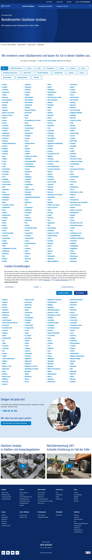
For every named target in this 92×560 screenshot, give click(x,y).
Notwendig (10, 287)
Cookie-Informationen (61, 280)
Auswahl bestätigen (63, 293)
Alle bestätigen (80, 293)
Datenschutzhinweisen (11, 282)
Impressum (46, 280)
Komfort (36, 287)
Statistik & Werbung (67, 287)
